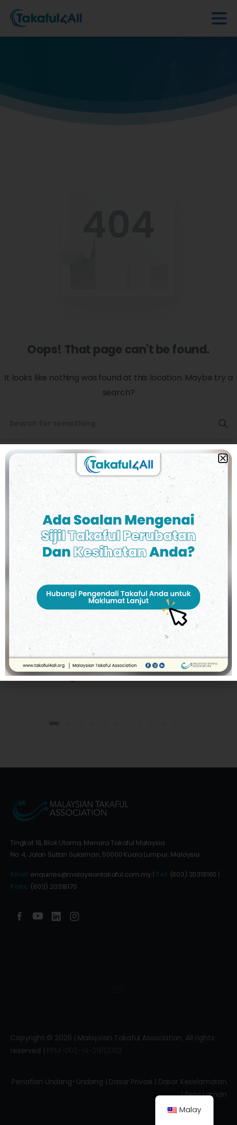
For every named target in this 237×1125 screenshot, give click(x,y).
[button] (223, 458)
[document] (118, 562)
